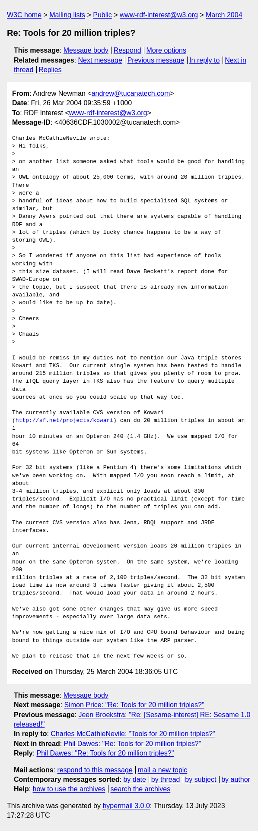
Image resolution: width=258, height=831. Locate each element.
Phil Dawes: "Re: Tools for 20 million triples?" (132, 743)
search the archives (141, 789)
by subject (200, 779)
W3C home (24, 15)
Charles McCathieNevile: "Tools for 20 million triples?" (133, 733)
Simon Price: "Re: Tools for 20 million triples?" (134, 704)
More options (167, 50)
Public (102, 15)
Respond (127, 50)
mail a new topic (163, 770)
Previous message (156, 60)
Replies (49, 69)
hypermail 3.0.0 (126, 805)
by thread (165, 779)
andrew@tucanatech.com (131, 93)
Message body (86, 50)
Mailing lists (67, 15)
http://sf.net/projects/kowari (64, 421)
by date (134, 779)
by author (235, 779)
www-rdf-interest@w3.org (159, 15)
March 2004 (224, 15)
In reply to (204, 60)
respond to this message (94, 770)
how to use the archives (69, 789)
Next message (100, 60)
